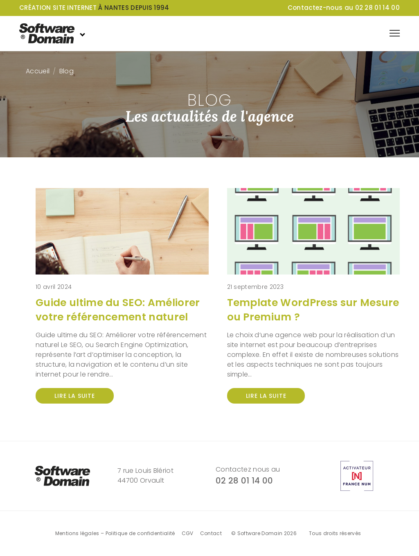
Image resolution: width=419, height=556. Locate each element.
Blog (66, 71)
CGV (188, 533)
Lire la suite (74, 396)
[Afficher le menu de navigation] (395, 33)
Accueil (38, 71)
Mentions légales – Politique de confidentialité (115, 533)
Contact (211, 533)
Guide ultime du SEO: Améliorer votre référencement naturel (118, 309)
